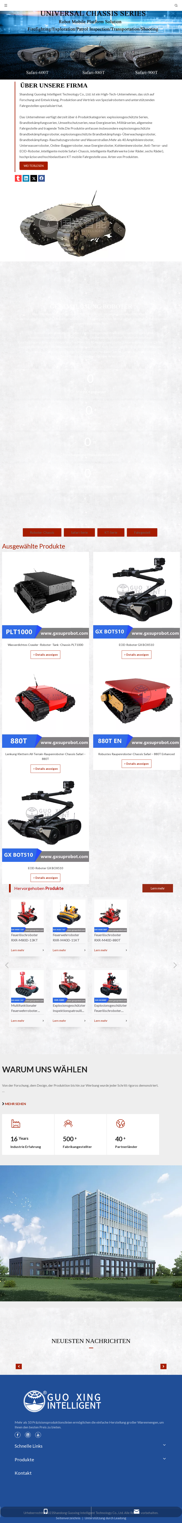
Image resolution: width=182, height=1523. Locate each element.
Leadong (120, 1518)
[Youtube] (38, 1435)
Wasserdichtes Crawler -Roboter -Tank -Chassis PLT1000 (45, 644)
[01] (73, 222)
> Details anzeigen (45, 654)
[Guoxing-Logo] (63, 1401)
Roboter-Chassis (42, 532)
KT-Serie (111, 532)
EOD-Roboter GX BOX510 (136, 644)
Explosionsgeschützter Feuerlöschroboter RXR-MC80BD (110, 1010)
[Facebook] (18, 1435)
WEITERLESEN (34, 165)
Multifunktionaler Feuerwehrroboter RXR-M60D (24, 1010)
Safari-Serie (79, 532)
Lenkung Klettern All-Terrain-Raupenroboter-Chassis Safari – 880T (45, 756)
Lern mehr (158, 888)
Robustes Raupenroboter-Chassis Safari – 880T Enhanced (136, 754)
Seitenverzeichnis (68, 1518)
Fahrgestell (142, 532)
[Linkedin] (28, 1435)
